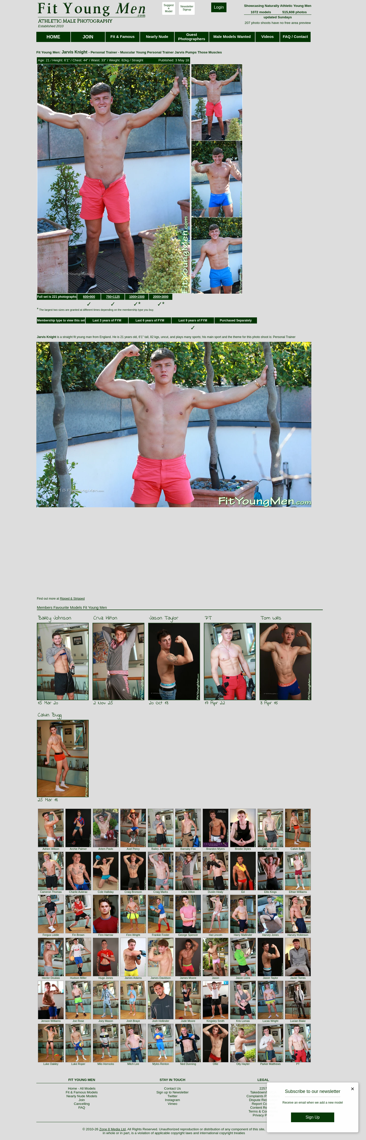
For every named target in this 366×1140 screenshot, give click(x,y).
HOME (53, 36)
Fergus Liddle (51, 934)
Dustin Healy (215, 891)
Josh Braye (133, 1020)
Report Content (263, 1104)
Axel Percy (133, 848)
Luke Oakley (50, 1063)
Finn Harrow (105, 934)
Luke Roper (78, 1063)
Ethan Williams (298, 891)
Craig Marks (160, 891)
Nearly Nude (157, 36)
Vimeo (172, 1104)
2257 (263, 1088)
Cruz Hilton (105, 618)
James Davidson (161, 977)
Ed (243, 891)
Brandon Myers (215, 848)
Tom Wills (270, 618)
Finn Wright (133, 934)
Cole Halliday (106, 891)
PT (208, 618)
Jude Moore (188, 1020)
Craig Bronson (133, 891)
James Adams (133, 977)
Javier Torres (298, 977)
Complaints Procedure (263, 1096)
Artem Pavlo (105, 848)
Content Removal (263, 1107)
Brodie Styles (243, 848)
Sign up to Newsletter (172, 1092)
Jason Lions (243, 977)
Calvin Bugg (50, 715)
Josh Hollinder (160, 1020)
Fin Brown (78, 934)
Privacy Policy (263, 1115)
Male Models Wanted (232, 36)
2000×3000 (160, 297)
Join (82, 1100)
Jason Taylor (163, 618)
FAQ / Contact (295, 36)
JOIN (88, 36)
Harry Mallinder (243, 934)
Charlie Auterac (78, 891)
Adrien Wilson (50, 848)
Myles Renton (160, 1063)
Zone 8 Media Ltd (112, 1129)
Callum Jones (270, 848)
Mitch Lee (133, 1063)
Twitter (172, 1096)
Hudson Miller (78, 977)
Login (219, 7)
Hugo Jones (106, 977)
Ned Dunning (188, 1063)
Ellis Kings (270, 891)
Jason (215, 977)
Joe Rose (78, 1020)
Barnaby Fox (188, 848)
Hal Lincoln (215, 934)
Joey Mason (105, 1020)
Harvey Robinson (297, 934)
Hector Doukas (51, 977)
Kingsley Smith (215, 1020)
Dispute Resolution (263, 1100)
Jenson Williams (51, 1020)
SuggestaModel (169, 8)
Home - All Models (81, 1088)
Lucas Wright (270, 1020)
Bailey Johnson (54, 618)
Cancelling (81, 1104)
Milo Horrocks (105, 1063)
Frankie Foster (161, 934)
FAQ (81, 1107)
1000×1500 (136, 297)
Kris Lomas (243, 1020)
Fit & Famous (122, 36)
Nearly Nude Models (81, 1096)
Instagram (172, 1100)
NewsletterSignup (186, 8)
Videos (267, 36)
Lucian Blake (298, 1020)
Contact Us (172, 1088)
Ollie (215, 1063)
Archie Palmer (78, 848)
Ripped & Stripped (72, 598)
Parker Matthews (270, 1063)
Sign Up (312, 1117)
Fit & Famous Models (82, 1092)
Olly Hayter (243, 1063)
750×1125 (113, 297)
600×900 (89, 297)
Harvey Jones (270, 934)
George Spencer (188, 934)
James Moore (188, 977)
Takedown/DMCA (263, 1092)
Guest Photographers (191, 36)
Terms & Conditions (263, 1111)
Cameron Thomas (51, 891)
